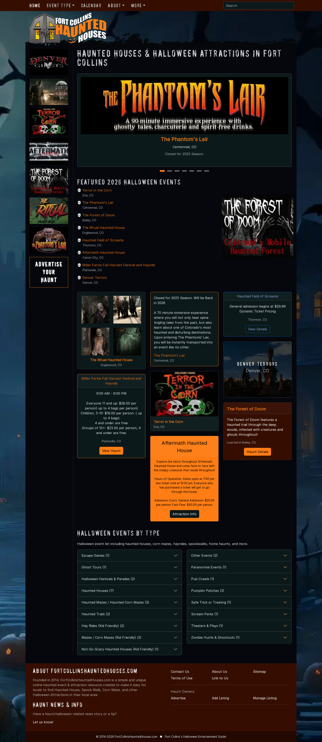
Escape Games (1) (95, 555)
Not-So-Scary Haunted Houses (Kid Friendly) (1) (120, 649)
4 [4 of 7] (184, 171)
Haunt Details (257, 451)
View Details (257, 329)
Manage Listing (265, 698)
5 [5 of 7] (192, 171)
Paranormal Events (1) (209, 567)
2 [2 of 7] (170, 171)
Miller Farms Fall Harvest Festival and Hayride (118, 265)
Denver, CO (257, 370)
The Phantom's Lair (184, 139)
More (136, 5)
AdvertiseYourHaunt (49, 272)
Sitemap (259, 671)
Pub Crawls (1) (202, 579)
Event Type (59, 5)
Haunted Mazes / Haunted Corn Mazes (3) (115, 602)
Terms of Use (181, 678)
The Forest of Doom (98, 215)
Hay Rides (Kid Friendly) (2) (103, 626)
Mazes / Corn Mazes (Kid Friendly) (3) (111, 637)
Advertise (178, 698)
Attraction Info (184, 514)
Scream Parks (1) (204, 614)
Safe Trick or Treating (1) (211, 602)
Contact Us (180, 671)
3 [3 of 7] (177, 171)
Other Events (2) (204, 555)
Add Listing (220, 698)
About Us (219, 671)
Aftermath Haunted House (103, 252)
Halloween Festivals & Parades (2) (108, 579)
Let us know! (43, 722)
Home (35, 5)
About (114, 5)
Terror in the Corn (97, 190)
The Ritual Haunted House (103, 228)
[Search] (258, 5)
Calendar (91, 5)
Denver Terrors (94, 277)
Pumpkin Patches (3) (207, 591)
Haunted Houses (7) (98, 591)
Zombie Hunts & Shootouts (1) (215, 637)
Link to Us (220, 678)
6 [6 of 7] (199, 171)
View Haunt (111, 451)
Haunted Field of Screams (103, 240)
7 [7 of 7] (207, 171)
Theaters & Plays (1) (207, 626)
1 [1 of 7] (162, 171)
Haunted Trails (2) (96, 614)
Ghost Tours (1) (94, 567)
